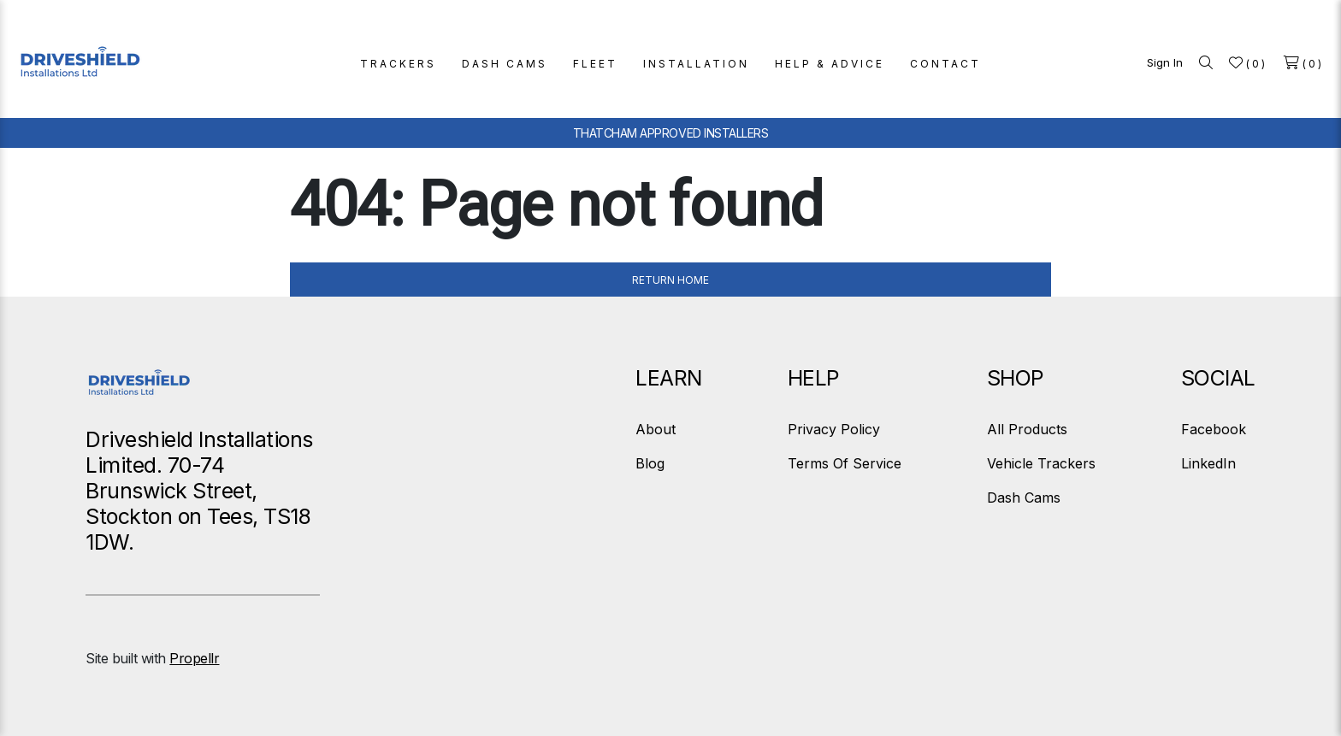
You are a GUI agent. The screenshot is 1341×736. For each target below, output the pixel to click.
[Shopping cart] (1304, 63)
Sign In (1165, 62)
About (655, 429)
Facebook (1213, 429)
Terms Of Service (844, 463)
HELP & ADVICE (829, 63)
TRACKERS (398, 63)
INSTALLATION (696, 63)
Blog (650, 463)
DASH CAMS (504, 63)
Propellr (194, 658)
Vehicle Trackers (1041, 463)
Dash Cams (1023, 497)
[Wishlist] (1248, 63)
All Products (1027, 429)
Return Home (670, 280)
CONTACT (945, 63)
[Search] (1206, 63)
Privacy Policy (834, 429)
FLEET (595, 63)
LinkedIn (1208, 463)
